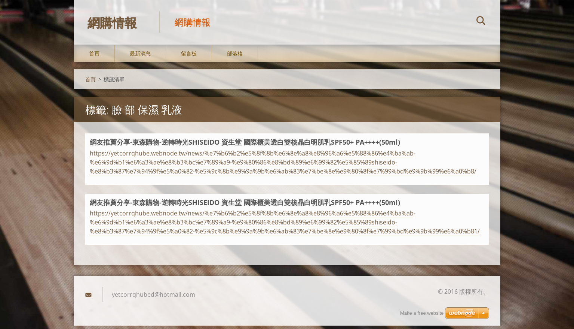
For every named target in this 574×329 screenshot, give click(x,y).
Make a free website (421, 313)
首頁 (94, 56)
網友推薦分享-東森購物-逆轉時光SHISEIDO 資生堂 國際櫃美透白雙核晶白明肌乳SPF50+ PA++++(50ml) (245, 145)
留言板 (189, 56)
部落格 (235, 56)
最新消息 (140, 56)
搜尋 (480, 21)
